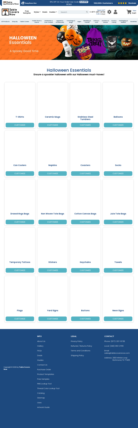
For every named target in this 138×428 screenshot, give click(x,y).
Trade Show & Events (37, 21)
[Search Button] (87, 12)
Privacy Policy (76, 341)
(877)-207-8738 (118, 341)
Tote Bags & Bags (71, 21)
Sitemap (41, 397)
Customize (19, 125)
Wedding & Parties (87, 21)
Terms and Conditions (80, 350)
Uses (39, 402)
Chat (103, 14)
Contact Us (42, 365)
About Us (41, 341)
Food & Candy (114, 21)
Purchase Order (44, 369)
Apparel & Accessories (60, 21)
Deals (44, 12)
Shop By (15, 21)
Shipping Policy (77, 355)
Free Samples (27, 12)
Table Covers (24, 21)
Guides (52, 12)
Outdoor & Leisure (105, 21)
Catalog (41, 393)
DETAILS (69, 4)
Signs (79, 21)
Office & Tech (96, 21)
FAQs (39, 350)
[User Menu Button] (109, 12)
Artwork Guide (43, 407)
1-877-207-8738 (97, 12)
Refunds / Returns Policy (81, 346)
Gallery (40, 346)
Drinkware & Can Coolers (48, 21)
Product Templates (45, 374)
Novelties (133, 21)
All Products (5, 21)
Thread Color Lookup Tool (48, 388)
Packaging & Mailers (123, 21)
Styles (36, 12)
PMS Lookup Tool (44, 383)
